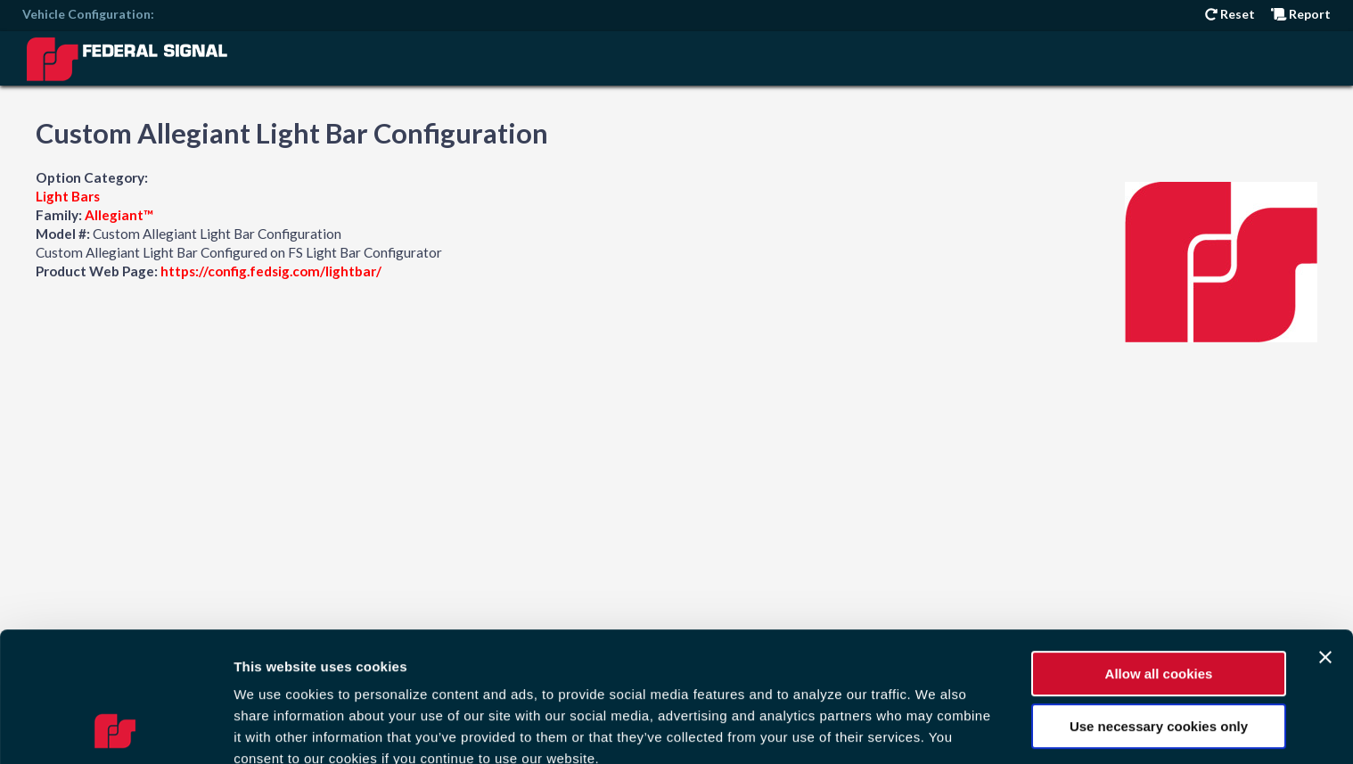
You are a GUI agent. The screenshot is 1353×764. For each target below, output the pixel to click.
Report (1301, 13)
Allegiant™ (119, 215)
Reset (1230, 13)
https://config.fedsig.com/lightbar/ (270, 271)
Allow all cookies (1159, 552)
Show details (275, 728)
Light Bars (68, 196)
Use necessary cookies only (1159, 604)
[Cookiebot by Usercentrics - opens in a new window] (115, 729)
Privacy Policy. (638, 658)
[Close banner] (1325, 536)
